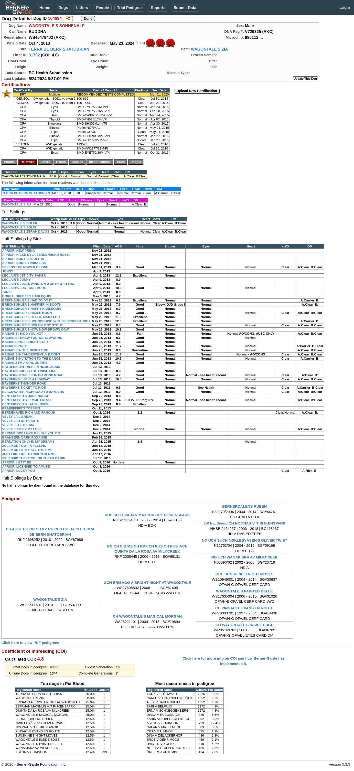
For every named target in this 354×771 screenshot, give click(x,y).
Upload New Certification (197, 91)
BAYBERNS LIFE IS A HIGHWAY (26, 379)
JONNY (7, 271)
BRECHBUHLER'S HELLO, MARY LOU (31, 317)
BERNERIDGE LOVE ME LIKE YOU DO (31, 433)
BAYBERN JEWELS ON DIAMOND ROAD (33, 375)
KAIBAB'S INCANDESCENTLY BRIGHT (31, 354)
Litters (82, 8)
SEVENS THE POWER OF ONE (25, 267)
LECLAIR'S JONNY (16, 279)
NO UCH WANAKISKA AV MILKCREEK (244, 557)
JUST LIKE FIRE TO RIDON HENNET (29, 454)
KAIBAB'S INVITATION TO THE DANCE (31, 358)
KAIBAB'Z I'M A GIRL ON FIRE (25, 362)
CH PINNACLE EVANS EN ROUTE (244, 608)
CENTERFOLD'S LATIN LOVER (25, 404)
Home (44, 8)
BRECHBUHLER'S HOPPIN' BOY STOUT (32, 325)
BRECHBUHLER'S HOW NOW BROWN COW (35, 329)
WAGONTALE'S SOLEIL (20, 223)
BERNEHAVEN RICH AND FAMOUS (28, 412)
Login (344, 7)
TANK (6, 292)
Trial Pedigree (130, 8)
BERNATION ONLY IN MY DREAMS (28, 441)
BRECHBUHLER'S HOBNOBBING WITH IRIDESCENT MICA (46, 321)
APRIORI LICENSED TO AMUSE (26, 466)
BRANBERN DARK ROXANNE (24, 437)
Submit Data (184, 8)
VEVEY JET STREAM (18, 425)
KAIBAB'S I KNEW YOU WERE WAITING (32, 338)
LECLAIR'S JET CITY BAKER (24, 275)
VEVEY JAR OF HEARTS (20, 421)
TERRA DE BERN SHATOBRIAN (59, 49)
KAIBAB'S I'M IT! (14, 346)
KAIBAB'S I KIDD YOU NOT (22, 333)
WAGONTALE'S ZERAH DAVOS (25, 231)
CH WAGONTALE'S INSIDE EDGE (244, 625)
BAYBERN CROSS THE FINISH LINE (29, 371)
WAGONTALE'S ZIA (209, 49)
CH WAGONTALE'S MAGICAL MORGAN (147, 616)
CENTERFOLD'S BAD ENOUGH (25, 396)
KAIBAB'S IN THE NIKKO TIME (25, 350)
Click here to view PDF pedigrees (30, 643)
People (102, 8)
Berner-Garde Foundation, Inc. (41, 764)
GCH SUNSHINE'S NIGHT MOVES (244, 574)
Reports (158, 8)
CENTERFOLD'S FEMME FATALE (27, 400)
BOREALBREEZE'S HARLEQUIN (26, 296)
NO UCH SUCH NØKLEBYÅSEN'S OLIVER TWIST (244, 540)
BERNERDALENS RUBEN (244, 506)
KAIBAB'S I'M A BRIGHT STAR (25, 342)
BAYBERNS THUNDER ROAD (24, 383)
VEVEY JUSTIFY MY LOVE (22, 429)
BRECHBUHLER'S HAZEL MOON (27, 313)
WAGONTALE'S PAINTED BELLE (244, 591)
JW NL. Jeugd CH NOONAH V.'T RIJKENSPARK (245, 523)
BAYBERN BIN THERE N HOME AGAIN (31, 367)
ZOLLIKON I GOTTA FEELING (24, 446)
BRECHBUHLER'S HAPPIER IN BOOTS (31, 304)
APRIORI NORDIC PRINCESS (24, 263)
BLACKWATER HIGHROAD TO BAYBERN (33, 392)
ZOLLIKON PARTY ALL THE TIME (27, 450)
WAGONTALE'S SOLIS (19, 227)
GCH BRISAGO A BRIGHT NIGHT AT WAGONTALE (147, 582)
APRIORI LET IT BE (16, 462)
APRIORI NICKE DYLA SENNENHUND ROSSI (36, 255)
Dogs (63, 8)
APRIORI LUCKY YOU (18, 470)
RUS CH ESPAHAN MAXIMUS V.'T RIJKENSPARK (147, 515)
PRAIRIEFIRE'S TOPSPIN (21, 408)
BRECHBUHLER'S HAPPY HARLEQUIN (31, 309)
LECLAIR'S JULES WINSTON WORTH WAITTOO (38, 284)
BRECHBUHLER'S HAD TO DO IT (27, 300)
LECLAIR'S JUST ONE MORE (24, 288)
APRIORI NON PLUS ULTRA (23, 259)
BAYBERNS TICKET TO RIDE (24, 387)
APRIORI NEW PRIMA (18, 250)
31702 (34, 55)
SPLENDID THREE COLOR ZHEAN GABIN (33, 458)
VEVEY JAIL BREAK (17, 416)
